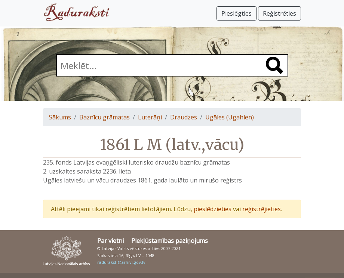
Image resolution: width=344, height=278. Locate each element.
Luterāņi (150, 117)
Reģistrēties (279, 13)
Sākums (60, 117)
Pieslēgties (236, 13)
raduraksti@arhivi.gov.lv (121, 262)
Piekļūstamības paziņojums (169, 241)
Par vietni (110, 241)
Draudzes (183, 117)
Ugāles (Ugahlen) (229, 117)
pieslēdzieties (212, 209)
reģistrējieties (261, 209)
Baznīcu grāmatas (104, 117)
